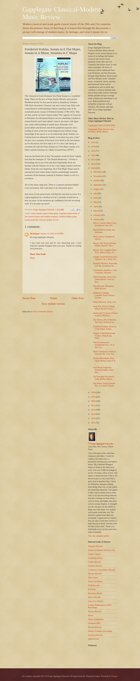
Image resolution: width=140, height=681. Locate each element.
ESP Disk (92, 589)
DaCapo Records (95, 574)
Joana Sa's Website (95, 601)
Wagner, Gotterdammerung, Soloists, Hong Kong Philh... (104, 335)
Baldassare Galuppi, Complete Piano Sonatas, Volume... (104, 295)
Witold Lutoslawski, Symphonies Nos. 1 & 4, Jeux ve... (104, 344)
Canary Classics (94, 554)
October (97, 180)
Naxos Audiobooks (95, 619)
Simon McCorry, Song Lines (104, 302)
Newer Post (28, 298)
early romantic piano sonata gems (44, 213)
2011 (93, 423)
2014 (93, 410)
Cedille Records (94, 562)
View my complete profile (98, 536)
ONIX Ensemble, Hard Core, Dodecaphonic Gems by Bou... (104, 279)
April (96, 206)
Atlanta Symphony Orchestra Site (101, 550)
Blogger (114, 676)
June (96, 198)
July (95, 193)
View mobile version (53, 303)
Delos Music (93, 577)
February (97, 215)
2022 (93, 155)
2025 (93, 142)
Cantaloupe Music (95, 558)
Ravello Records (94, 627)
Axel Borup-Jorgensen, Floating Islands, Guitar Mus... (103, 369)
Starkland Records (95, 635)
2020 (93, 164)
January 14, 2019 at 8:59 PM (51, 234)
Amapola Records (95, 546)
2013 (93, 414)
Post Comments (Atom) (43, 311)
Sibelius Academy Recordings (100, 631)
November (98, 176)
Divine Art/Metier (95, 581)
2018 (93, 392)
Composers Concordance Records (101, 570)
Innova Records (94, 597)
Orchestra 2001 (94, 623)
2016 (93, 401)
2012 (93, 418)
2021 (93, 160)
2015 (93, 405)
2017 (93, 397)
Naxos (90, 615)
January (97, 219)
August (97, 189)
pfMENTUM (93, 639)
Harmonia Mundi (95, 593)
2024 (93, 147)
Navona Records (94, 611)
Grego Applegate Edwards (101, 444)
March (96, 211)
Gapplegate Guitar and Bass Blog (101, 125)
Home (53, 298)
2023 (93, 151)
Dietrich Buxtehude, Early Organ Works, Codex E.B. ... (104, 360)
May (96, 202)
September (98, 185)
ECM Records (94, 585)
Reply (32, 258)
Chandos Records (95, 566)
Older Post (78, 298)
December (98, 172)
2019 (93, 168)
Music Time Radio (38, 254)
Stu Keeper (35, 234)
